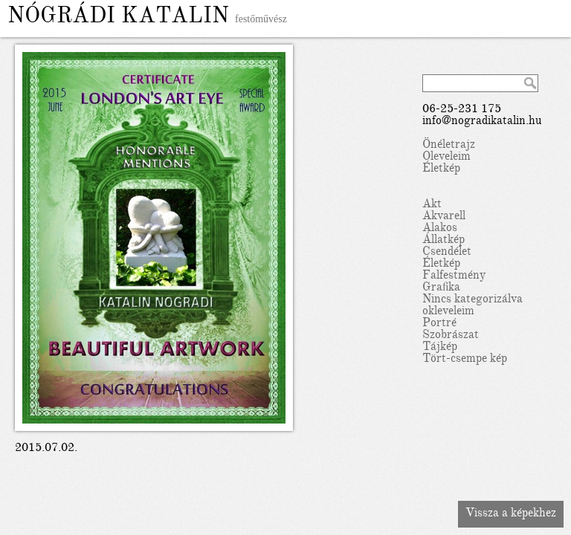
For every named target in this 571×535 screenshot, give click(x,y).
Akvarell (443, 217)
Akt (432, 205)
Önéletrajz (448, 146)
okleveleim (448, 312)
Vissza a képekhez (510, 514)
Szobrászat (450, 336)
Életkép (441, 169)
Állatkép (443, 241)
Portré (439, 324)
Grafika (441, 288)
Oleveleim (446, 157)
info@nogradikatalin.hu (482, 122)
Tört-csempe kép (464, 360)
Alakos (439, 229)
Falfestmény (453, 276)
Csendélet (446, 253)
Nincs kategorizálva (472, 300)
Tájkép (439, 348)
